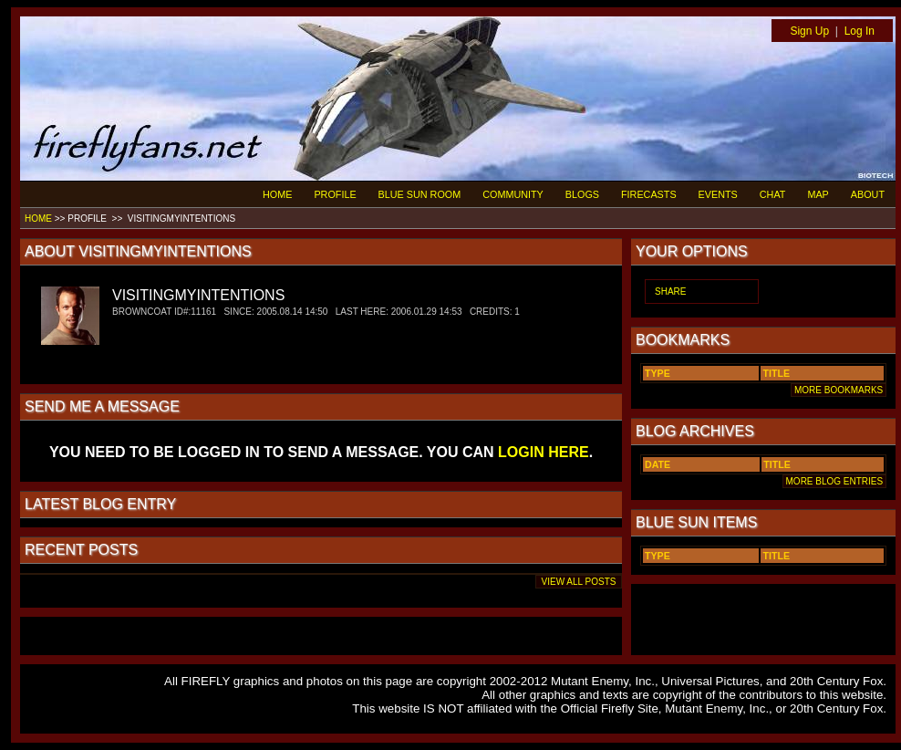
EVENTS (718, 194)
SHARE (670, 291)
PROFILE (335, 194)
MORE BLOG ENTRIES (834, 481)
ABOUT (868, 194)
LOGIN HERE (543, 452)
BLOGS (582, 194)
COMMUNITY (513, 194)
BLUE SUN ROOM (419, 194)
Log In (859, 31)
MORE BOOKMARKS (838, 390)
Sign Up (809, 31)
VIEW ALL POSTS (578, 582)
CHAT (773, 194)
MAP (817, 194)
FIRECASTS (649, 194)
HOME (277, 194)
